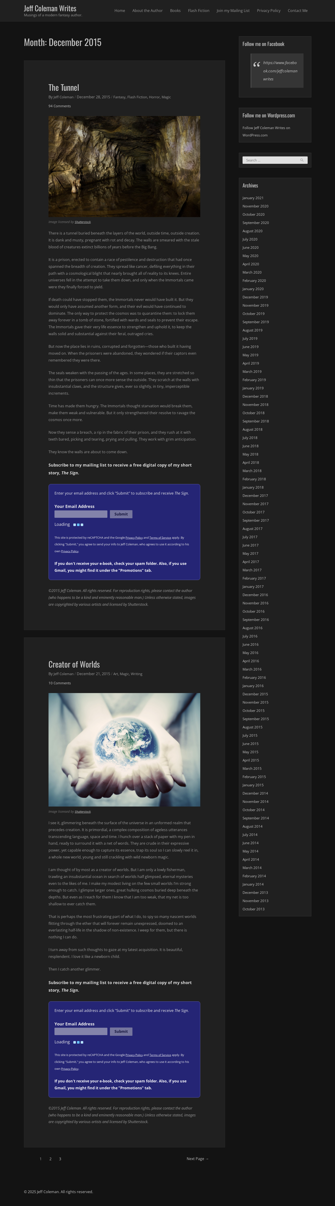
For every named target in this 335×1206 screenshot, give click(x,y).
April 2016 (251, 662)
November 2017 (256, 504)
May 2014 (251, 852)
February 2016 (255, 678)
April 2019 (251, 364)
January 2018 (254, 488)
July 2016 (250, 637)
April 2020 (251, 265)
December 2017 (256, 496)
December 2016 (256, 595)
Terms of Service (162, 538)
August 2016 (253, 628)
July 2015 (250, 736)
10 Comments (61, 683)
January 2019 (254, 389)
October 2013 (254, 910)
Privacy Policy (269, 11)
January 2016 (254, 686)
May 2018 (251, 455)
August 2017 (253, 529)
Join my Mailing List (233, 11)
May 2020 (251, 256)
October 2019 (254, 314)
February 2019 (255, 380)
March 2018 (253, 471)
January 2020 (254, 289)
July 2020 (250, 240)
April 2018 (251, 463)
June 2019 (251, 347)
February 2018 (255, 480)
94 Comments (61, 106)
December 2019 (256, 298)
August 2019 (253, 331)
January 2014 (254, 885)
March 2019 (253, 372)
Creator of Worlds (78, 664)
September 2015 (257, 719)
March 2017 (253, 571)
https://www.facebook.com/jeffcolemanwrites (280, 71)
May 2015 (251, 753)
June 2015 (251, 744)
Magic (173, 97)
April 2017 (251, 562)
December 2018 (256, 397)
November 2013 (256, 901)
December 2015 (256, 695)
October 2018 (254, 413)
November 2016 (256, 604)
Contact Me (298, 11)
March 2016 (253, 670)
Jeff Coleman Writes (53, 8)
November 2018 (256, 405)
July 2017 (250, 538)
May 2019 (251, 356)
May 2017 (251, 554)
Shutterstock (84, 223)
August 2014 (253, 827)
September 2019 (257, 323)
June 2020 (251, 248)
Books (175, 11)
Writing (140, 674)
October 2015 (254, 711)
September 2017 (257, 521)
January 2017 (254, 587)
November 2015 (256, 703)
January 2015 (254, 786)
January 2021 (254, 198)
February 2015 (255, 777)
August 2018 (253, 430)
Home (120, 11)
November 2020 (256, 207)
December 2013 (256, 893)
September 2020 (257, 223)
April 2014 (251, 860)
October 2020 (254, 215)
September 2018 (257, 422)
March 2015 (253, 769)
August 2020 (253, 232)
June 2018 (251, 447)
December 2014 (256, 794)
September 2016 (257, 620)
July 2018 (250, 438)
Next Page (195, 1159)
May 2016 (251, 653)
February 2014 (255, 877)
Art (117, 674)
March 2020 (253, 273)
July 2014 (250, 835)
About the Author (147, 11)
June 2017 (251, 546)
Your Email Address (74, 507)
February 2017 (255, 579)
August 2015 (253, 728)
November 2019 (256, 306)
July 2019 (250, 339)
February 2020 (255, 281)
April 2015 (251, 761)
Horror (160, 97)
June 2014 (251, 843)
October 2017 (254, 513)
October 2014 (254, 810)
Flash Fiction (198, 11)
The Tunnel (66, 87)
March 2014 (253, 868)
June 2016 (251, 645)
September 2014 (257, 819)
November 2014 (256, 802)
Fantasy (122, 97)
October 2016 (254, 612)
